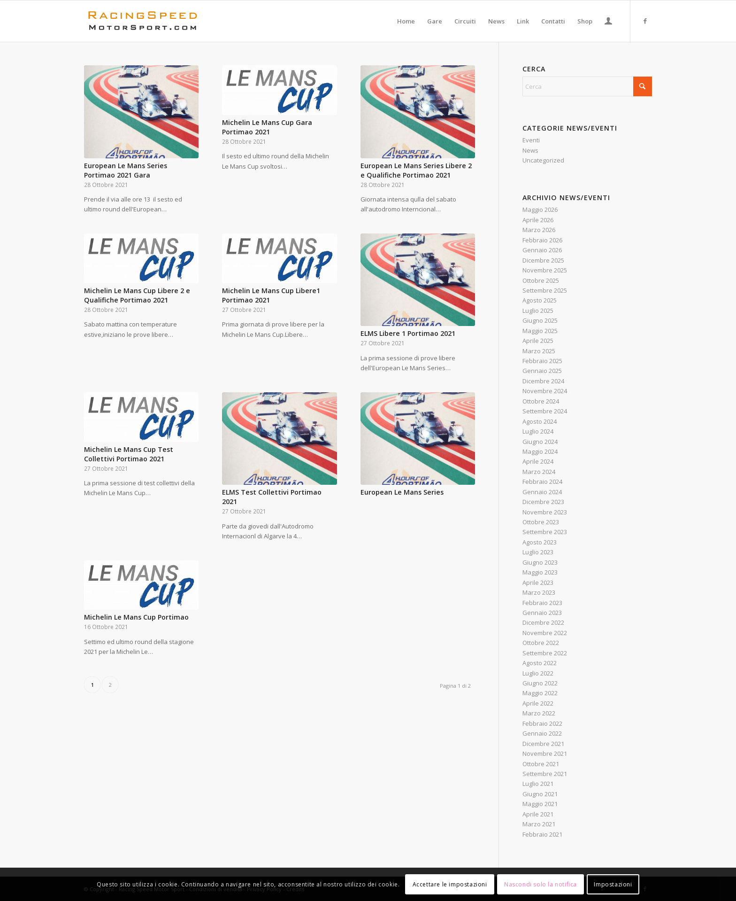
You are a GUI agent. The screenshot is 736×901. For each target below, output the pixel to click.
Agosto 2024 (539, 421)
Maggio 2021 (540, 804)
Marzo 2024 (538, 471)
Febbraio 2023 (542, 602)
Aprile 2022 (537, 703)
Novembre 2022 (544, 633)
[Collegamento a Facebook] (645, 21)
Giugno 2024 (540, 441)
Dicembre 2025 (543, 260)
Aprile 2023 (537, 582)
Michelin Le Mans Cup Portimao (136, 617)
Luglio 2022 (537, 673)
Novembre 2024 (544, 391)
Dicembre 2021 (543, 743)
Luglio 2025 (537, 310)
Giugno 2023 (540, 562)
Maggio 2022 (540, 693)
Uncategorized (543, 160)
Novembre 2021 (544, 753)
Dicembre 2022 (543, 622)
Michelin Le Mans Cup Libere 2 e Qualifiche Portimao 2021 (137, 295)
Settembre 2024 (544, 411)
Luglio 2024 (537, 431)
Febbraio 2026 (542, 240)
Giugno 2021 (540, 794)
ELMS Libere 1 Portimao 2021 (407, 333)
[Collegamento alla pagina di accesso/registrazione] (608, 22)
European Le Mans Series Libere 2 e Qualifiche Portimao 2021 (416, 170)
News (530, 150)
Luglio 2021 (537, 783)
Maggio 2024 (540, 451)
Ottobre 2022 (540, 642)
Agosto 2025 (539, 300)
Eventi (531, 140)
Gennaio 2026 (542, 250)
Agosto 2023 (539, 542)
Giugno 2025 (540, 320)
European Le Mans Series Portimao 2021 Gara (125, 170)
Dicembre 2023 (543, 501)
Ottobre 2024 (540, 401)
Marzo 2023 (538, 592)
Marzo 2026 (538, 229)
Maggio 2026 (540, 209)
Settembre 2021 (544, 773)
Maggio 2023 (540, 572)
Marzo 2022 (538, 713)
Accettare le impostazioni (450, 884)
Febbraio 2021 (542, 834)
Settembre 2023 (544, 532)
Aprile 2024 (537, 461)
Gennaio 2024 (542, 492)
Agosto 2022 (539, 663)
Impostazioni (613, 884)
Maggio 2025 (540, 330)
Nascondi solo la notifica (540, 884)
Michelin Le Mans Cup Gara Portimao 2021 (267, 127)
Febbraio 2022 (542, 723)
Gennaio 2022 (542, 733)
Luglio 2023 (537, 552)
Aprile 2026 (537, 220)
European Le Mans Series (402, 492)
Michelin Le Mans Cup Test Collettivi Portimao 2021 (128, 454)
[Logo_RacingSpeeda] (142, 21)
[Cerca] (587, 86)
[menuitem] (406, 21)
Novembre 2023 (544, 512)
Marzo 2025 (538, 351)
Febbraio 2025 (542, 361)
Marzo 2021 (538, 824)
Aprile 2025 (537, 340)
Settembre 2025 (544, 290)
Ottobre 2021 (540, 764)
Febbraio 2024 (542, 481)
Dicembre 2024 (543, 381)
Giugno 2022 (540, 683)
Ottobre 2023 (540, 522)
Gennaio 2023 (542, 612)
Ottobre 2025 (540, 280)
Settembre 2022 (544, 653)
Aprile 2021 (537, 814)
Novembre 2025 (544, 270)
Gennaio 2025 (542, 370)
